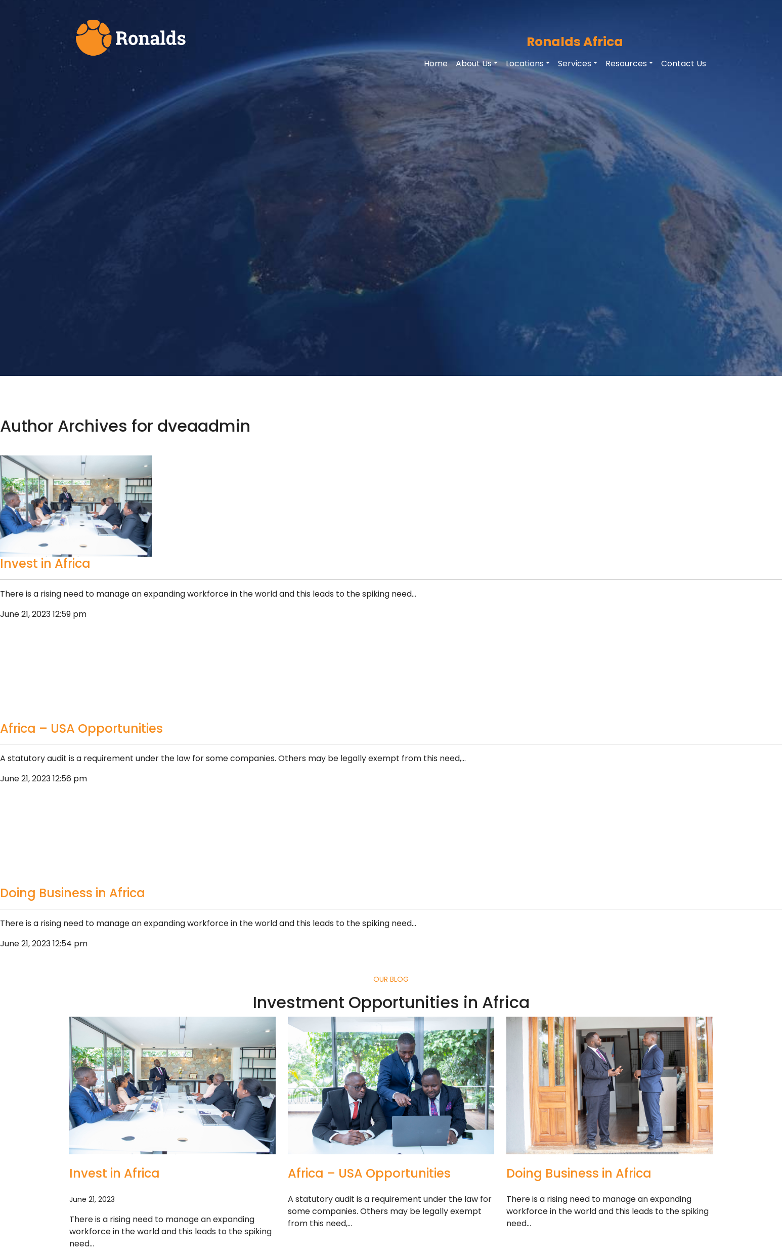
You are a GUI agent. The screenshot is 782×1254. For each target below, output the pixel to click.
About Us (474, 63)
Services (574, 63)
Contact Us (683, 63)
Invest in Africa (45, 563)
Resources (626, 63)
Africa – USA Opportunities (81, 728)
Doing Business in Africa (72, 893)
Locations (525, 63)
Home (436, 63)
